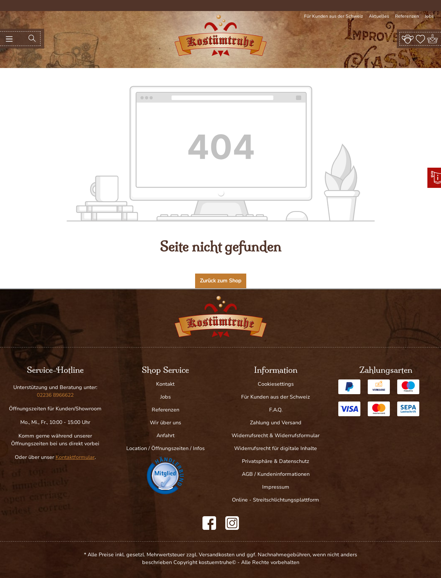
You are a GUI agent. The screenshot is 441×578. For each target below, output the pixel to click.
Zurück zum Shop (220, 280)
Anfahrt (165, 435)
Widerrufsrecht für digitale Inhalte (275, 448)
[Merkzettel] (420, 38)
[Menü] (9, 39)
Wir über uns (165, 422)
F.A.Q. (275, 409)
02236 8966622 (55, 395)
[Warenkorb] (433, 38)
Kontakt (165, 384)
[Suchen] (32, 39)
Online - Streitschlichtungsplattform (275, 499)
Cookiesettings (276, 384)
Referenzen (407, 16)
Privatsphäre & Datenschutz (275, 461)
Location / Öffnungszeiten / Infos (165, 448)
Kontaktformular (75, 457)
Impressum (275, 487)
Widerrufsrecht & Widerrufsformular (276, 435)
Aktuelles (379, 16)
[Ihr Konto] (408, 38)
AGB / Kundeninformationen (276, 474)
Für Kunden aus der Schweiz (333, 16)
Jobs (429, 16)
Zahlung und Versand (275, 422)
